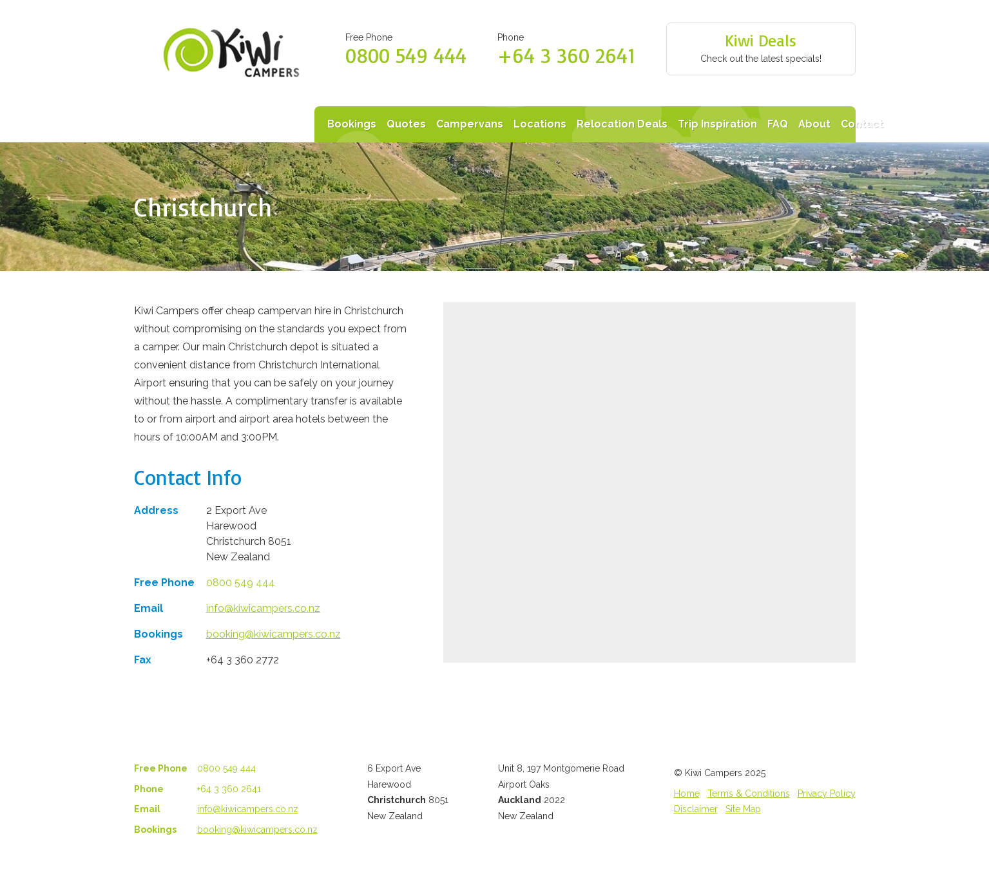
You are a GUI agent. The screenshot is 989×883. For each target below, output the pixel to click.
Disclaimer (696, 809)
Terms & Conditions (748, 793)
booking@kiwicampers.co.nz (273, 634)
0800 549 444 (405, 55)
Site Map (743, 809)
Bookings (351, 124)
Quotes (406, 124)
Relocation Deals (622, 124)
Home (687, 793)
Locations (540, 124)
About (814, 124)
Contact (862, 124)
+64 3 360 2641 (566, 55)
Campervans (469, 124)
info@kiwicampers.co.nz (263, 608)
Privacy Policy (827, 793)
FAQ (777, 124)
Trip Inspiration (717, 124)
